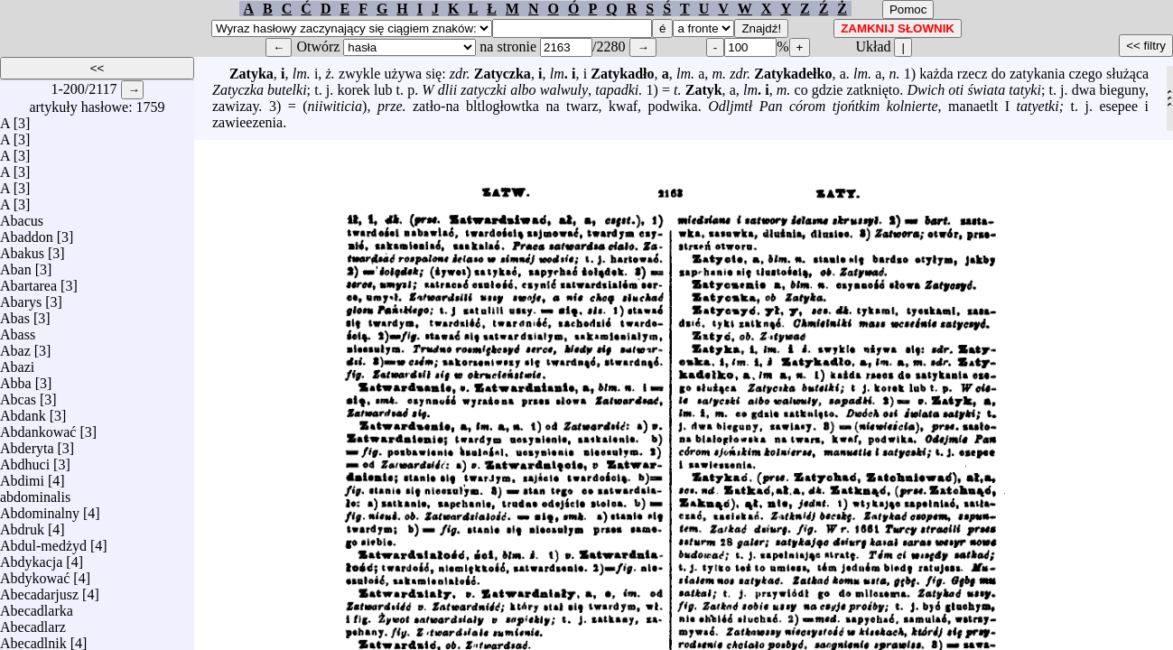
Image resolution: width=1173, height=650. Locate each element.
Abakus (22, 248)
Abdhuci (25, 460)
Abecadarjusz (39, 590)
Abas (15, 313)
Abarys (21, 297)
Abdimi (22, 476)
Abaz (15, 346)
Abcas (18, 395)
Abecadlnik (33, 638)
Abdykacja (31, 557)
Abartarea (28, 281)
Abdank (23, 411)
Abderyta (27, 443)
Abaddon (26, 232)
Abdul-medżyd (43, 541)
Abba (16, 378)
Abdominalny (39, 508)
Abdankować (38, 427)
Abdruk (22, 525)
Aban (16, 265)
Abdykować (35, 573)
